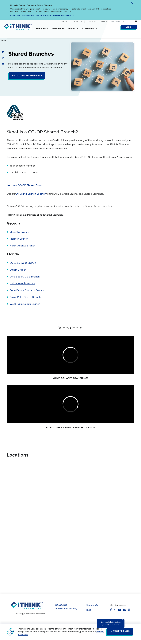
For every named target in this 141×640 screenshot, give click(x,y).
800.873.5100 (61, 605)
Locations (92, 22)
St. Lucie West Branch (23, 262)
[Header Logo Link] (18, 30)
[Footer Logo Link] (27, 605)
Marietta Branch (19, 232)
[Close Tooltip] (122, 619)
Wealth (73, 28)
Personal (42, 28)
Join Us (63, 22)
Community (89, 28)
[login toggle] (128, 28)
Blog (88, 610)
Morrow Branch (19, 238)
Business (58, 28)
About (104, 22)
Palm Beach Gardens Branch (27, 290)
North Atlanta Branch (23, 245)
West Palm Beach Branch (25, 303)
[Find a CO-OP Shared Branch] (26, 76)
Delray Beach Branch (22, 283)
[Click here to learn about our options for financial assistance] (42, 15)
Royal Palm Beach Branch (25, 297)
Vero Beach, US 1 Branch (25, 276)
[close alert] (132, 4)
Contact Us (77, 22)
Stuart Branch (18, 269)
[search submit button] (136, 21)
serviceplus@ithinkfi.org (66, 608)
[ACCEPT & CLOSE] (119, 632)
